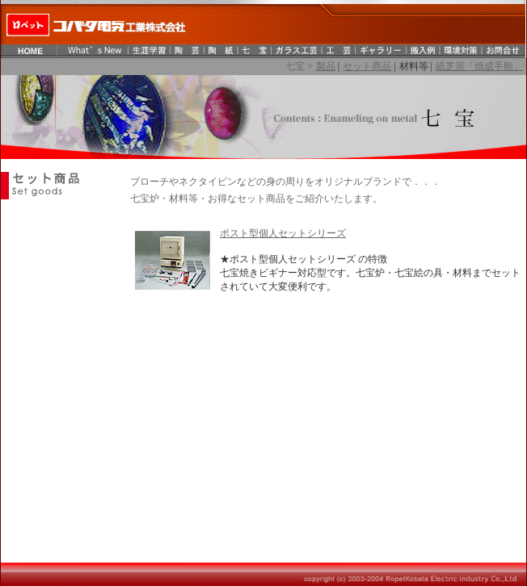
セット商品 (367, 66)
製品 (325, 66)
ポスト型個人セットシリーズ (283, 233)
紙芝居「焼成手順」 (479, 66)
